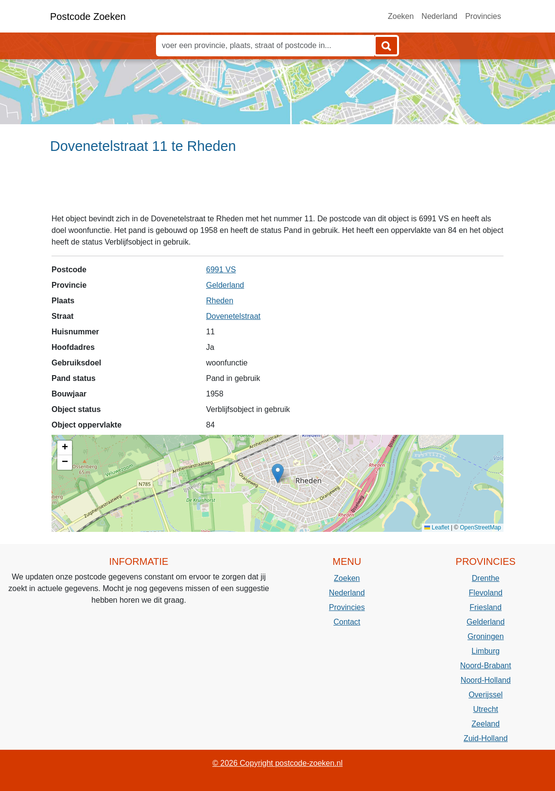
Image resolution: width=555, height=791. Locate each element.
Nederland (439, 16)
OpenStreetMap (480, 527)
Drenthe (486, 578)
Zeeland (485, 724)
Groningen (486, 636)
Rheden (219, 301)
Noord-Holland (486, 680)
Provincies (483, 16)
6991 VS (221, 269)
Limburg (485, 651)
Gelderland (225, 285)
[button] (278, 473)
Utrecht (485, 709)
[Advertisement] (277, 188)
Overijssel (485, 695)
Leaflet (436, 527)
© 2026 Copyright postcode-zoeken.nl (277, 763)
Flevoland (486, 593)
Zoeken (401, 16)
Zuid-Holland (486, 738)
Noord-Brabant (485, 665)
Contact (346, 622)
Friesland (485, 607)
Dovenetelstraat (233, 316)
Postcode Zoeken (88, 16)
